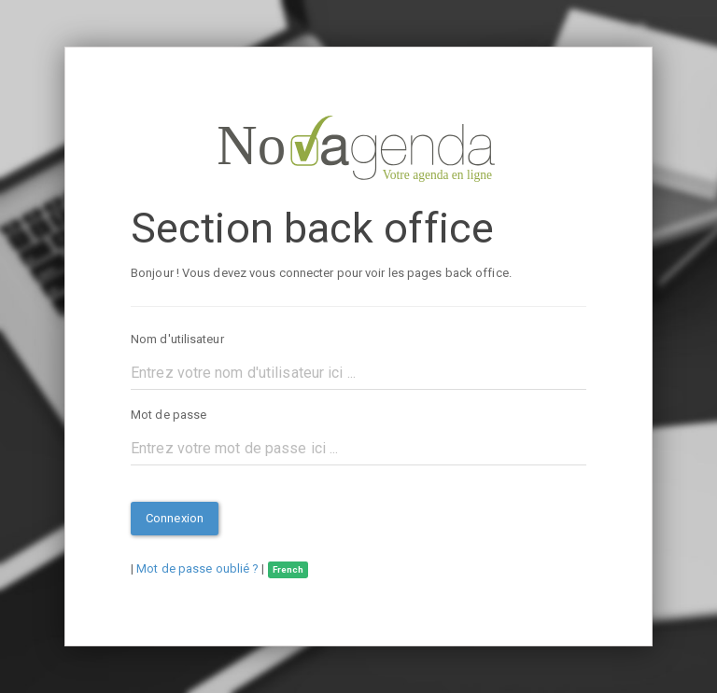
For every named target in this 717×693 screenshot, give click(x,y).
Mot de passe (168, 415)
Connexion (175, 518)
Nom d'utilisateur (177, 339)
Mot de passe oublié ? (197, 568)
